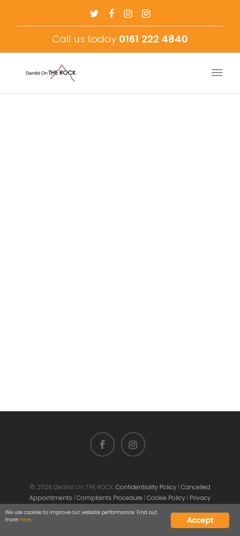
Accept (200, 520)
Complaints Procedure (109, 498)
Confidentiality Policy (146, 487)
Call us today (120, 39)
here (25, 519)
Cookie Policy (166, 498)
